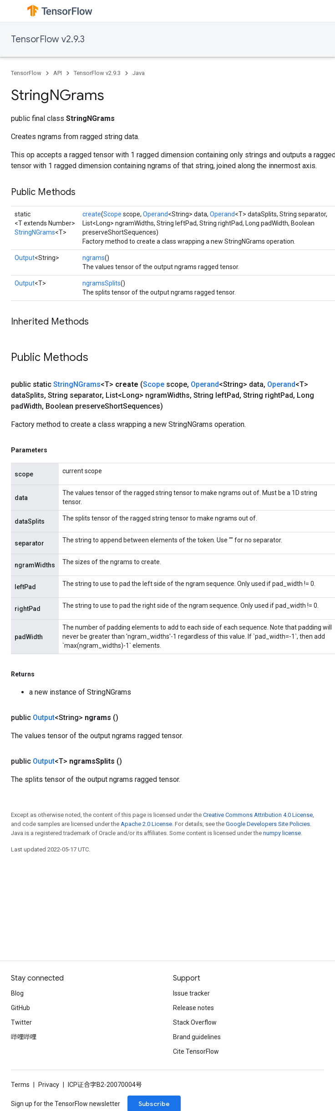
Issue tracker (191, 993)
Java (138, 73)
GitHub (20, 1007)
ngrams (93, 257)
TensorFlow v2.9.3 (48, 39)
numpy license (282, 833)
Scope (112, 214)
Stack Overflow (195, 1022)
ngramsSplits (101, 283)
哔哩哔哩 (23, 1037)
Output (25, 257)
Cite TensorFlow (196, 1051)
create (91, 214)
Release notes (193, 1007)
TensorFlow (26, 73)
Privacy (48, 1084)
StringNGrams (35, 232)
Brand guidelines (197, 1037)
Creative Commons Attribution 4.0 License (258, 814)
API (57, 73)
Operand (155, 214)
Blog (17, 993)
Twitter (21, 1022)
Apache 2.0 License (146, 824)
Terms (20, 1084)
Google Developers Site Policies (268, 824)
